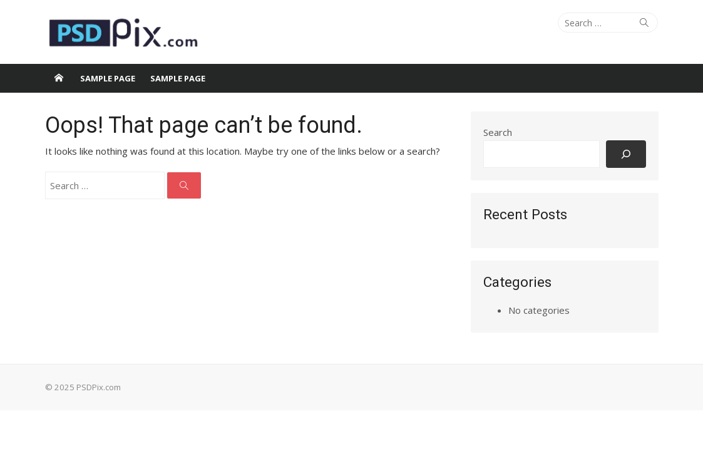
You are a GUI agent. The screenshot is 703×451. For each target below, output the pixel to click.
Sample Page (107, 78)
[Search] (626, 153)
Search (497, 132)
